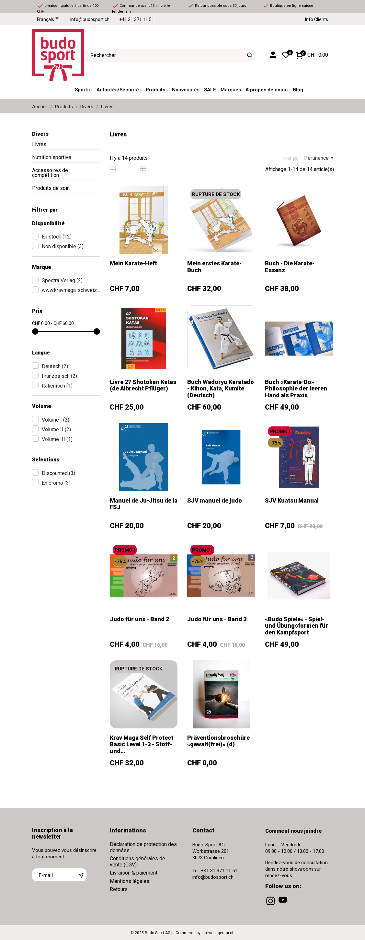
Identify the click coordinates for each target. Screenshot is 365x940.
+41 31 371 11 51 (136, 19)
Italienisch (57, 385)
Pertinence (318, 158)
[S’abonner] (80, 874)
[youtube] (283, 905)
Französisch (59, 376)
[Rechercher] (249, 55)
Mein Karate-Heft (133, 263)
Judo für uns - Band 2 (139, 619)
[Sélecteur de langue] (49, 20)
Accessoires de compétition (50, 172)
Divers (40, 134)
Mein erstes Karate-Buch (214, 266)
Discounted (58, 473)
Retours (119, 889)
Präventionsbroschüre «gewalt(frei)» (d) (218, 741)
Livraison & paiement (133, 873)
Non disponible (63, 246)
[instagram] (271, 905)
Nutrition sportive (51, 157)
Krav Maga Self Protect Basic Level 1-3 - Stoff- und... (141, 744)
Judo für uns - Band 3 (216, 619)
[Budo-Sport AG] (53, 55)
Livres (39, 144)
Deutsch (55, 366)
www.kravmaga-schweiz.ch (71, 290)
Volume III (57, 439)
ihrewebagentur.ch (217, 933)
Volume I (55, 419)
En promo (56, 483)
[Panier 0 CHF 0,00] (312, 55)
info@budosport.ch (89, 19)
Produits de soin (51, 188)
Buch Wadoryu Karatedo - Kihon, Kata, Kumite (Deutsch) (220, 388)
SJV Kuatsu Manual (292, 500)
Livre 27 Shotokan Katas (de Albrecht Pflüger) (143, 385)
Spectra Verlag (62, 280)
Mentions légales (129, 881)
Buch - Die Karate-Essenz (289, 266)
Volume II (56, 429)
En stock (57, 236)
